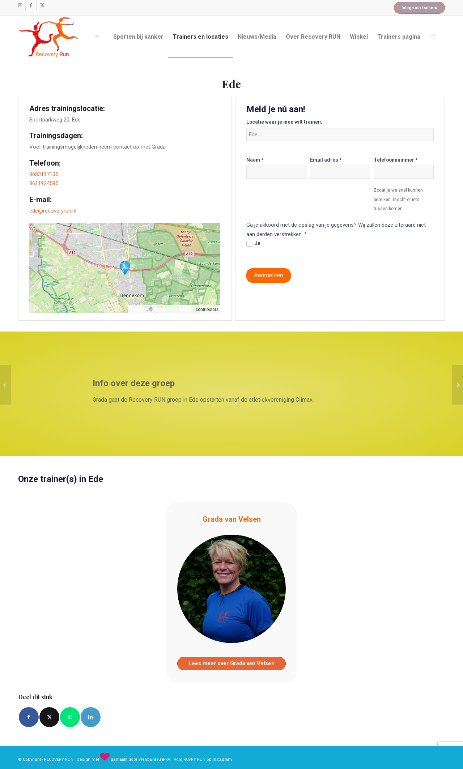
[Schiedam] (5, 385)
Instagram (222, 759)
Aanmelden (268, 275)
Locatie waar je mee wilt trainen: (284, 122)
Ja (253, 243)
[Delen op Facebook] (29, 717)
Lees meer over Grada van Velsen (231, 663)
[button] (124, 268)
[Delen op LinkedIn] (91, 717)
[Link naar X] (42, 5)
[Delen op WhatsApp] (70, 717)
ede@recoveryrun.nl (52, 211)
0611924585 (43, 183)
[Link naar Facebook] (31, 5)
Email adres (325, 160)
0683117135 (43, 174)
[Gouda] (457, 385)
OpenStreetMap (174, 309)
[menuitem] (98, 37)
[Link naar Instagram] (20, 5)
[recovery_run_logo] (48, 37)
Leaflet (138, 309)
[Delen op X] (49, 717)
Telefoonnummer (395, 160)
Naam (254, 160)
